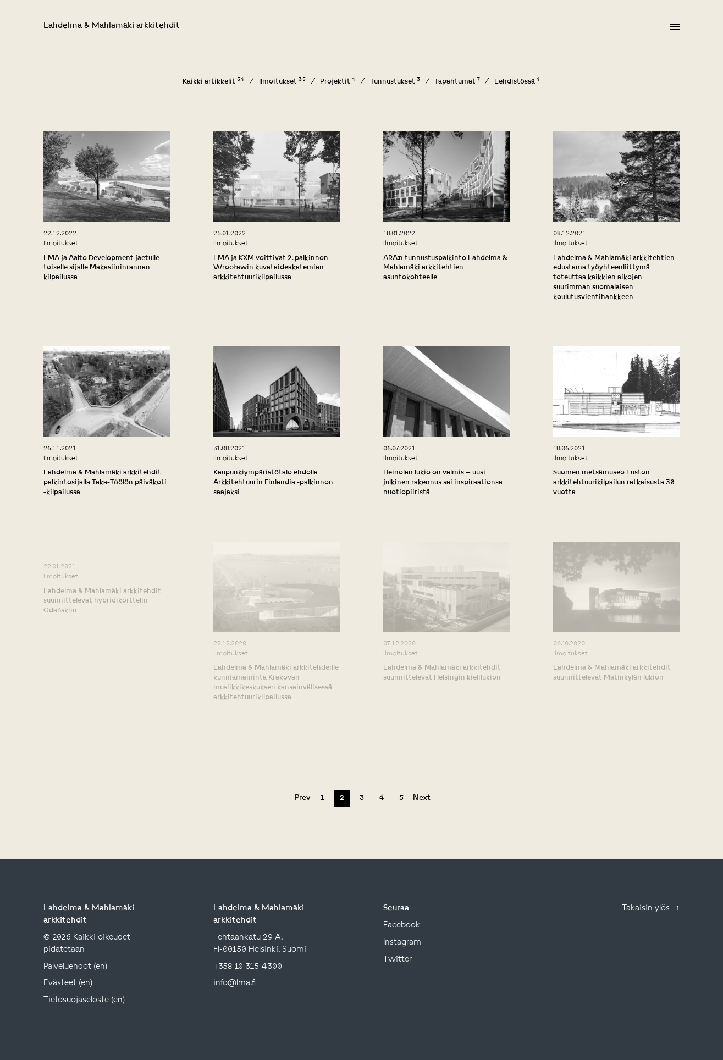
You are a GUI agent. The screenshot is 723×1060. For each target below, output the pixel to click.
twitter (397, 960)
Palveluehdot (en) (75, 967)
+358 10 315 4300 (247, 967)
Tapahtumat (457, 82)
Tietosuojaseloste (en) (84, 1000)
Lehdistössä (517, 82)
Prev (302, 798)
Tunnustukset (395, 82)
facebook (401, 925)
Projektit (338, 82)
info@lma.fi (235, 983)
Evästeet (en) (67, 983)
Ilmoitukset (282, 82)
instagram (402, 942)
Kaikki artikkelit (214, 82)
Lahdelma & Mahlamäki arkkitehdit (111, 26)
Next (421, 798)
